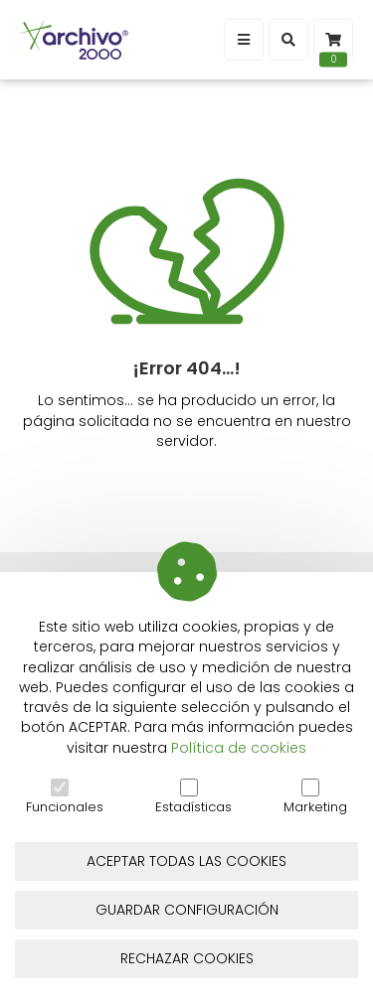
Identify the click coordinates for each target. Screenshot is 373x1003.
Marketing (315, 797)
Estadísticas (193, 797)
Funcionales (64, 797)
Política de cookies (238, 748)
